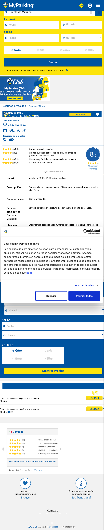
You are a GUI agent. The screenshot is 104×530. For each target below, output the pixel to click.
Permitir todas (84, 295)
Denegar (51, 295)
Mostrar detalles (84, 285)
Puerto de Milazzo (37, 106)
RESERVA (95, 398)
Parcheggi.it (52, 527)
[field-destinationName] (50, 12)
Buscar (53, 62)
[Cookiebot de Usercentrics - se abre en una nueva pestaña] (85, 231)
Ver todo (38, 470)
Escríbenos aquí (81, 498)
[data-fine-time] (83, 38)
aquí (29, 272)
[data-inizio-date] (33, 25)
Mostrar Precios (53, 371)
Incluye (25, 498)
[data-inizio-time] (83, 25)
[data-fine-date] (33, 38)
